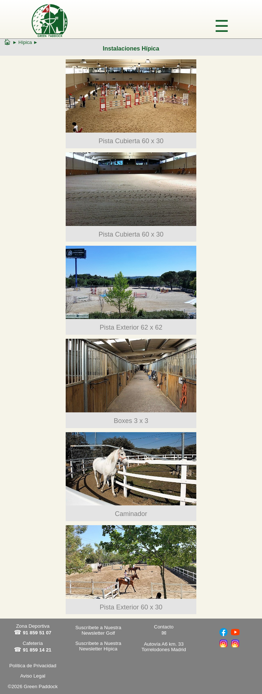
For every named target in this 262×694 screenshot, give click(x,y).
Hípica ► (28, 42)
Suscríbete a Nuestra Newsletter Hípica (98, 646)
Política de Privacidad (32, 665)
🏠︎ (7, 42)
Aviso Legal (33, 676)
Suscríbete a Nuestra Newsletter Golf (98, 630)
